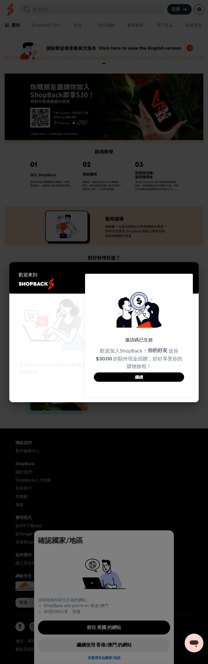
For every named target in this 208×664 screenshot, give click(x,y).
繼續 (139, 377)
